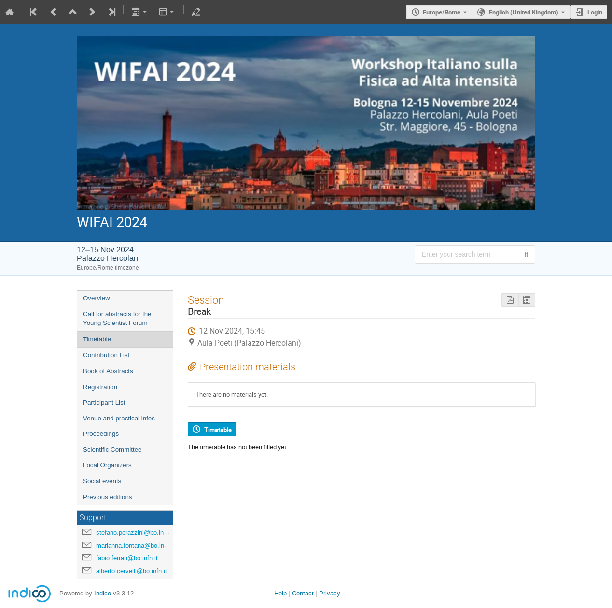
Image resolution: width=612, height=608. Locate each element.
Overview (96, 298)
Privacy (329, 593)
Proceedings (101, 433)
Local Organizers (107, 465)
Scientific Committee (112, 449)
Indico (102, 593)
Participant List (104, 402)
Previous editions (107, 496)
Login (594, 12)
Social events (102, 481)
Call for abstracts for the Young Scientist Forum (117, 319)
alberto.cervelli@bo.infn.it (131, 571)
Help (280, 593)
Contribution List (106, 355)
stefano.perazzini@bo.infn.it (135, 532)
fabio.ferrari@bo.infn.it (127, 558)
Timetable (97, 339)
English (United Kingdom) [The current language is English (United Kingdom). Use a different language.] (523, 12)
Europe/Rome (441, 12)
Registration (100, 387)
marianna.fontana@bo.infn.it (135, 545)
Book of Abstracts (108, 371)
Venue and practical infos (119, 418)
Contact (303, 593)
